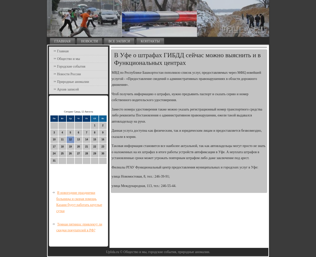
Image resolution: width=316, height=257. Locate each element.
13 (78, 139)
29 (94, 153)
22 (94, 146)
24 (54, 153)
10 (54, 139)
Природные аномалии (73, 82)
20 (78, 146)
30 (102, 153)
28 (86, 153)
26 (70, 153)
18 (62, 146)
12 (70, 139)
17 (54, 146)
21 (86, 146)
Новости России (69, 74)
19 (70, 146)
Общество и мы (68, 59)
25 (62, 153)
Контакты (150, 41)
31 (54, 160)
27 (78, 153)
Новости (89, 41)
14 (86, 139)
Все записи (119, 41)
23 (102, 146)
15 (94, 139)
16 (102, 139)
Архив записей (68, 89)
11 (62, 139)
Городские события (71, 66)
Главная (62, 41)
